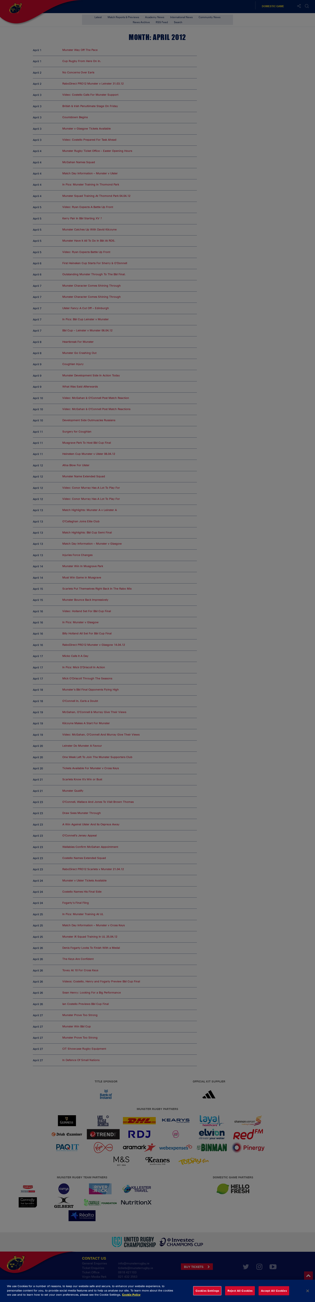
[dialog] (157, 1291)
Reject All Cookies (240, 1290)
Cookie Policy (131, 1294)
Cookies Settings (207, 1290)
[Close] (307, 1291)
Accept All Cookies (274, 1290)
